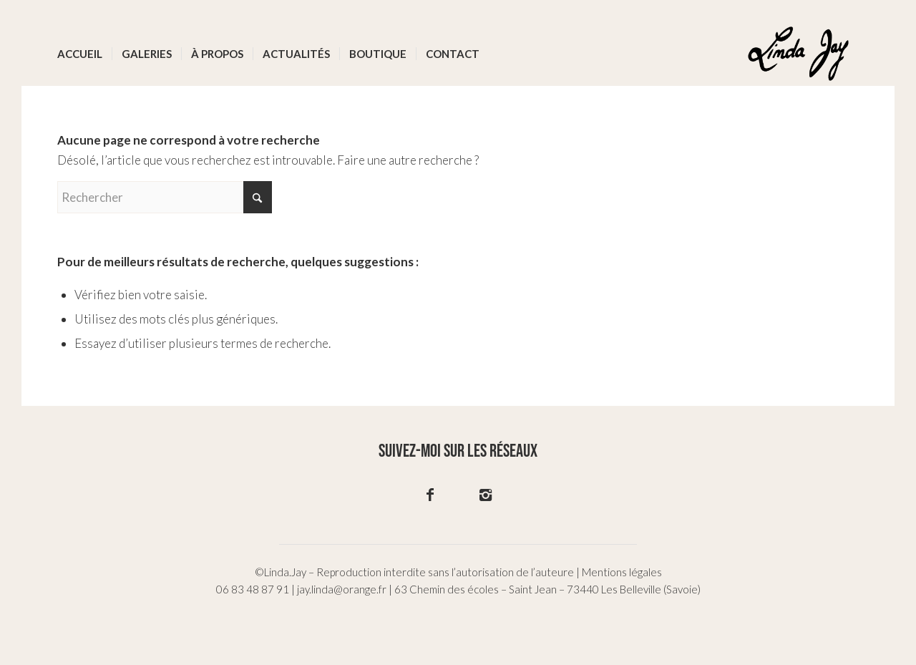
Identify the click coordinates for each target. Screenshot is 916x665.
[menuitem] (80, 53)
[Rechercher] (164, 197)
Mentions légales (622, 572)
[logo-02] (798, 53)
